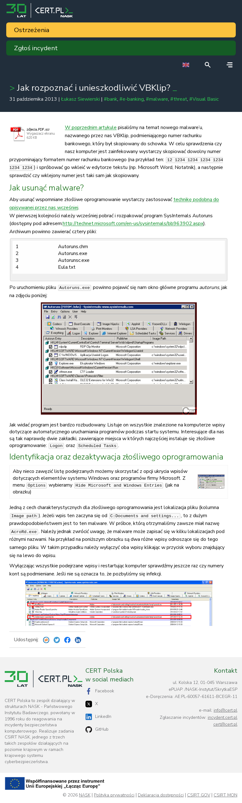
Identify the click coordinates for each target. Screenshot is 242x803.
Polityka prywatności (114, 795)
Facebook (99, 691)
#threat (178, 99)
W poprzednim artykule (91, 127)
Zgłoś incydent (36, 48)
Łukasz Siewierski (80, 99)
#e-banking (131, 99)
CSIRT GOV (198, 795)
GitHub (97, 729)
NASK (84, 795)
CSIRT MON (225, 795)
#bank (110, 99)
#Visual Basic (204, 99)
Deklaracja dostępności (161, 795)
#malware (157, 99)
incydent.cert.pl (222, 717)
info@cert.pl (225, 710)
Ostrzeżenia (31, 30)
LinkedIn (98, 717)
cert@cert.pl (225, 724)
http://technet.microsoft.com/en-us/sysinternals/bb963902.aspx (133, 223)
